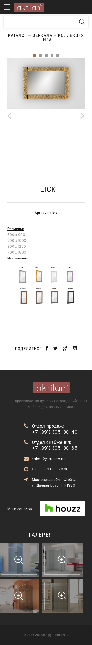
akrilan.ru (61, 635)
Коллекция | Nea (62, 37)
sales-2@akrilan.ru (66, 459)
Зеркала (42, 35)
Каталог (17, 35)
